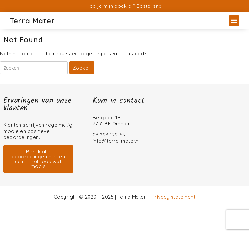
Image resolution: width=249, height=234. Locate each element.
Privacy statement (174, 197)
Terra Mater (32, 20)
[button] (234, 20)
